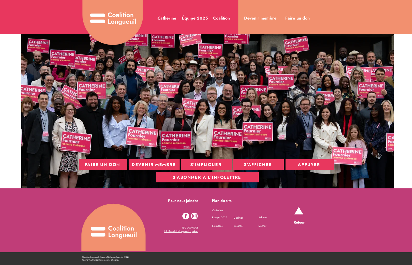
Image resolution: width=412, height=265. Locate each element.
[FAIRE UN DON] (103, 164)
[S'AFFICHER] (258, 164)
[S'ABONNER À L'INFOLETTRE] (207, 177)
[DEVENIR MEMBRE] (154, 164)
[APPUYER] (310, 164)
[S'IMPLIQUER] (206, 164)
